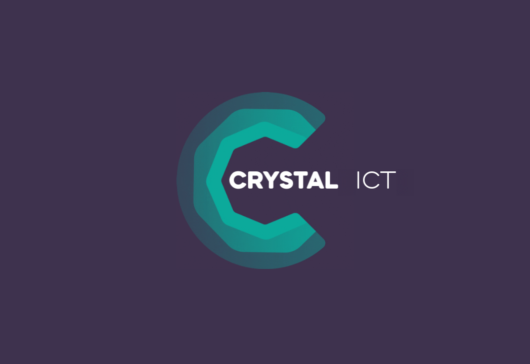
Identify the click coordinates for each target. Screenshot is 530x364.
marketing (316, 306)
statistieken (240, 306)
